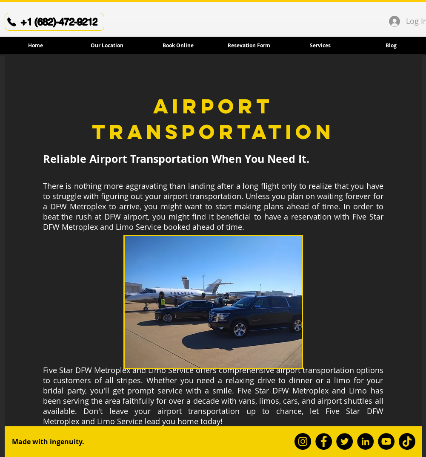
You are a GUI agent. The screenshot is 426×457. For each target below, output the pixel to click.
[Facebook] (323, 441)
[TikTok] (407, 441)
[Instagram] (302, 441)
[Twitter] (344, 441)
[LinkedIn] (365, 441)
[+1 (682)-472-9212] (54, 22)
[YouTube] (386, 441)
